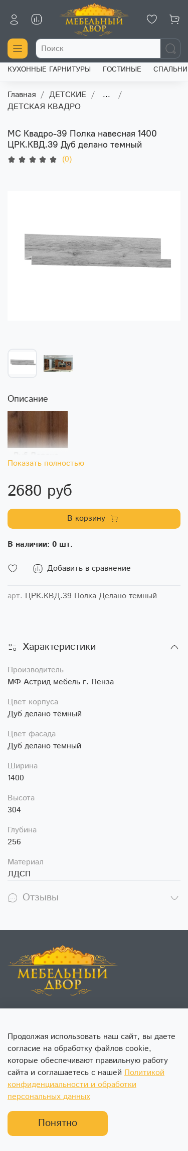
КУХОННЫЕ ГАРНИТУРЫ (49, 70)
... (106, 95)
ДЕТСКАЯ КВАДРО (44, 107)
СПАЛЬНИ (170, 70)
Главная (22, 95)
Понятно (57, 1123)
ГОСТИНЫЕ (122, 70)
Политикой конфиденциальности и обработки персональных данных (86, 1084)
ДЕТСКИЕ (67, 95)
